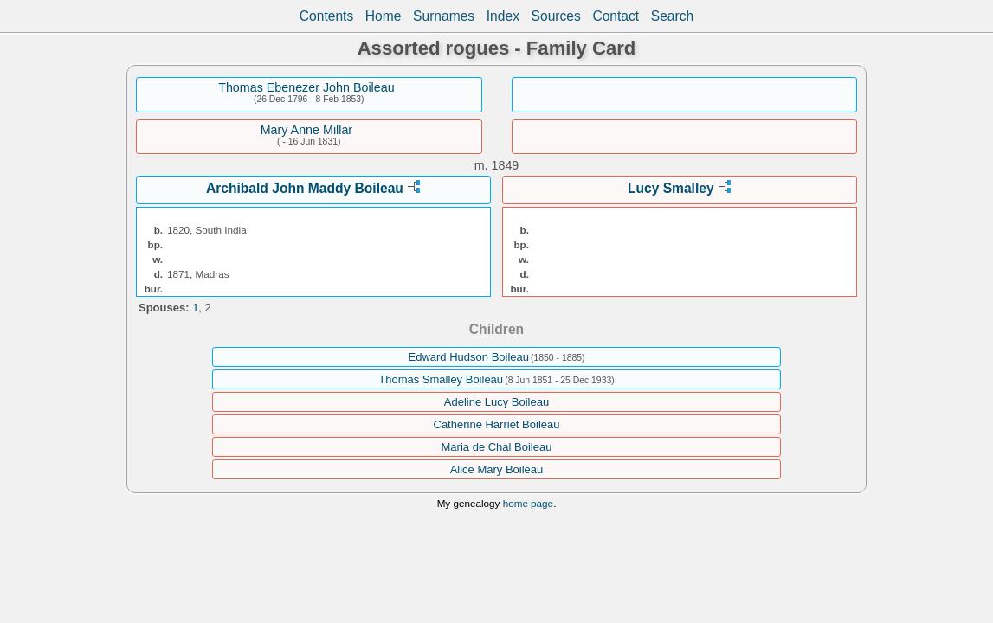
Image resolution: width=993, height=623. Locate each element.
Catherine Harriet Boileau (497, 424)
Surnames (443, 16)
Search (672, 16)
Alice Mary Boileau (497, 469)
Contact (615, 16)
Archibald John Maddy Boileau (304, 188)
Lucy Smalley (671, 188)
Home (383, 16)
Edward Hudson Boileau (469, 356)
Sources (556, 16)
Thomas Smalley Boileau (440, 379)
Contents (326, 16)
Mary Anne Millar (306, 130)
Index (503, 16)
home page (528, 503)
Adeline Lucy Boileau (496, 401)
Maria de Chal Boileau (497, 446)
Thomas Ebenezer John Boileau (306, 87)
